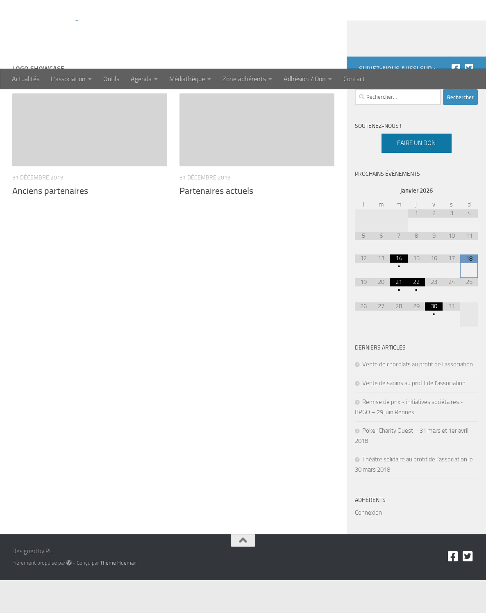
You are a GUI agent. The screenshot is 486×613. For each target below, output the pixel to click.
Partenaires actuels (216, 223)
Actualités (25, 79)
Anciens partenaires (50, 223)
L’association (68, 79)
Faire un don (416, 175)
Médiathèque (187, 79)
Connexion (368, 545)
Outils (111, 79)
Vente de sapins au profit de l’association (414, 416)
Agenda (141, 79)
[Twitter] (469, 101)
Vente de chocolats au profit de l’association (417, 397)
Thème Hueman (118, 596)
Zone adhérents (244, 79)
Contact (354, 79)
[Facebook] (456, 101)
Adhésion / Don (305, 79)
